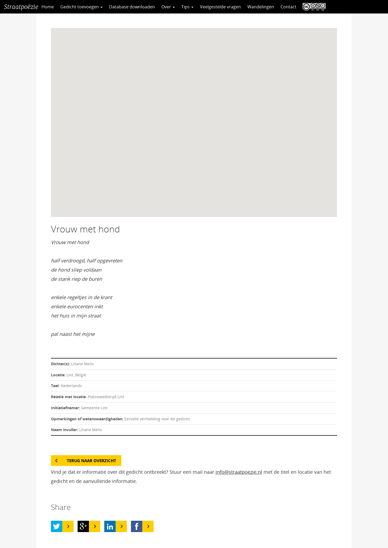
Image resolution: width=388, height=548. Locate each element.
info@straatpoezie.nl (239, 472)
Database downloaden (132, 7)
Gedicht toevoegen (81, 7)
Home (47, 7)
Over (168, 7)
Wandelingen (260, 7)
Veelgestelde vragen (220, 7)
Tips (187, 7)
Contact (288, 7)
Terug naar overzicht (91, 460)
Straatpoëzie (21, 7)
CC (313, 6)
